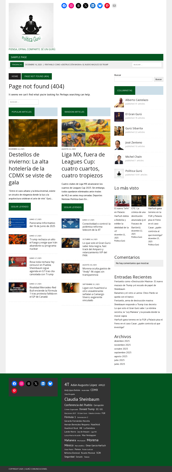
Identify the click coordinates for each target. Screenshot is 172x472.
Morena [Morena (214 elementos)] (92, 440)
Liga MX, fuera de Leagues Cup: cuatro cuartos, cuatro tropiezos (83, 165)
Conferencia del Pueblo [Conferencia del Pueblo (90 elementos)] (78, 405)
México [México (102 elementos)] (69, 445)
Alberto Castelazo (136, 100)
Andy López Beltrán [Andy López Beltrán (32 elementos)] (72, 390)
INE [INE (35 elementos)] (80, 428)
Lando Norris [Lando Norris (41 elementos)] (70, 431)
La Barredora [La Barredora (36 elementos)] (89, 428)
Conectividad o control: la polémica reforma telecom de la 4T (96, 227)
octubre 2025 (121, 348)
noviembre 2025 (122, 344)
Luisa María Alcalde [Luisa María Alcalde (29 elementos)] (72, 435)
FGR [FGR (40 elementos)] (103, 413)
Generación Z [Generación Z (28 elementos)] (82, 417)
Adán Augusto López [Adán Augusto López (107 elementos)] (84, 385)
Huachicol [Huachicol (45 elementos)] (95, 424)
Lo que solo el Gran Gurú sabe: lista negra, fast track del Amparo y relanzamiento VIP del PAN (96, 249)
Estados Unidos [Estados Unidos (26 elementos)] (94, 413)
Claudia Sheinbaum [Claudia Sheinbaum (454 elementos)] (81, 399)
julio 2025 (119, 360)
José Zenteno (133, 142)
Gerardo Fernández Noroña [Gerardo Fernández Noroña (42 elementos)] (77, 421)
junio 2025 (119, 363)
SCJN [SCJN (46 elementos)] (98, 452)
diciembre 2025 (122, 340)
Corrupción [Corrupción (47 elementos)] (99, 405)
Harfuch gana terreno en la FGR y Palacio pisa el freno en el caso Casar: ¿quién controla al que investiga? (138, 323)
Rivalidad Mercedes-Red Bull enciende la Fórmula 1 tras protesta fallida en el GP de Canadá (43, 292)
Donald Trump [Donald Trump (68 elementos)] (87, 409)
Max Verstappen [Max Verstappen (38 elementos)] (89, 435)
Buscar (117, 74)
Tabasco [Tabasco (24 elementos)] (86, 457)
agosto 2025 (120, 356)
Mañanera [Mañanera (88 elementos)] (70, 440)
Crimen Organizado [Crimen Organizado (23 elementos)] (71, 409)
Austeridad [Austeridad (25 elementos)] (85, 390)
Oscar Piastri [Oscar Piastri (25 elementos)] (68, 449)
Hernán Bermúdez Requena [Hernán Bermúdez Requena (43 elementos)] (77, 424)
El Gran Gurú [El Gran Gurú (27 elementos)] (82, 413)
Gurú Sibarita (134, 128)
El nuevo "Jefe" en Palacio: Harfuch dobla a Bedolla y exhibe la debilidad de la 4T (121, 220)
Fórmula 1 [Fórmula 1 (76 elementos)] (70, 417)
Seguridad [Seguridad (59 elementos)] (69, 456)
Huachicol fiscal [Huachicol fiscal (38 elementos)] (71, 428)
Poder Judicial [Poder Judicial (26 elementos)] (87, 449)
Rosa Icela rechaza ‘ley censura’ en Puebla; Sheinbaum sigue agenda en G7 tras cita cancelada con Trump (42, 268)
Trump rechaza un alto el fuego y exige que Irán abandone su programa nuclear (43, 244)
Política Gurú (133, 171)
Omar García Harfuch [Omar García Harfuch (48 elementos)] (96, 445)
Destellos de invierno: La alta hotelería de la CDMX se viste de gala (30, 168)
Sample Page (19, 57)
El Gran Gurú (133, 114)
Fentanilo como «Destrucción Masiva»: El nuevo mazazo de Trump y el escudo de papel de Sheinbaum (138, 285)
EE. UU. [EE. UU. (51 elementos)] (99, 409)
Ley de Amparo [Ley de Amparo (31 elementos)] (83, 431)
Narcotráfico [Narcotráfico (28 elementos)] (79, 446)
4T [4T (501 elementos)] (66, 384)
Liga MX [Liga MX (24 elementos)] (94, 432)
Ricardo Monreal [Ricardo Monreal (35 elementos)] (88, 453)
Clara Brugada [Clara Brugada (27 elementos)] (69, 394)
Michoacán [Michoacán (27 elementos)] (81, 440)
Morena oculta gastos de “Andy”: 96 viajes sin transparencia (96, 271)
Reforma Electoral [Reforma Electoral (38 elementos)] (72, 453)
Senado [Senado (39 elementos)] (79, 456)
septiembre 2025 (123, 352)
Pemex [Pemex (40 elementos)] (78, 449)
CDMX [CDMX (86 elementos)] (94, 390)
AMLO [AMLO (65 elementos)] (101, 385)
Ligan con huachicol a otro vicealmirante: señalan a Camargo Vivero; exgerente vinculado (94, 294)
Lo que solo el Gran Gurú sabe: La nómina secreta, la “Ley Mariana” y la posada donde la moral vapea (137, 312)
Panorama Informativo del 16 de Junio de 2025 (42, 224)
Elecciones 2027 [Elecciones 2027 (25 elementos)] (70, 413)
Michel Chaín (133, 156)
